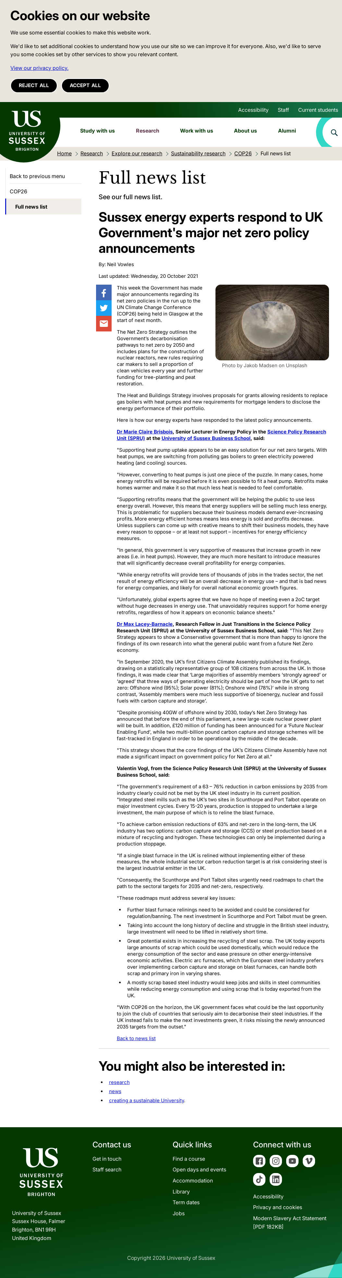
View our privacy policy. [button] (39, 68)
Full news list (31, 206)
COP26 (18, 191)
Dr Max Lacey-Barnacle (145, 624)
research (119, 1082)
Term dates (186, 1202)
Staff (283, 110)
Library (181, 1191)
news (115, 1091)
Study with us (97, 130)
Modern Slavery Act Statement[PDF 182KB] (289, 1222)
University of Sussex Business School (206, 438)
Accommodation (193, 1180)
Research (147, 130)
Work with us (196, 130)
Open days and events (199, 1169)
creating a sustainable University (146, 1100)
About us (245, 130)
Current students (318, 110)
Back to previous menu (37, 176)
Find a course (189, 1158)
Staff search (106, 1169)
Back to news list (136, 1038)
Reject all (34, 85)
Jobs (179, 1213)
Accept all (85, 85)
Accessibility (253, 110)
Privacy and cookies (277, 1207)
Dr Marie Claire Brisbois (145, 432)
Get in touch (106, 1158)
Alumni (287, 130)
